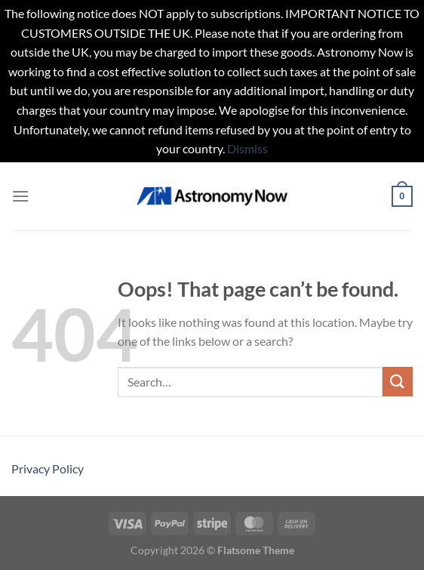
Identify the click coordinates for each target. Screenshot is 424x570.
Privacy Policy (47, 468)
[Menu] (20, 195)
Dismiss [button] (247, 148)
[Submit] (398, 381)
